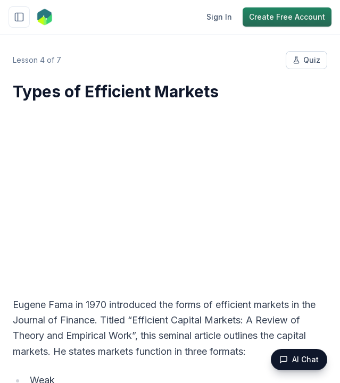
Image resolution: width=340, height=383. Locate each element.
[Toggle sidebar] (19, 17)
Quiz (306, 59)
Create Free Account (287, 16)
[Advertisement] (170, 192)
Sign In (219, 16)
